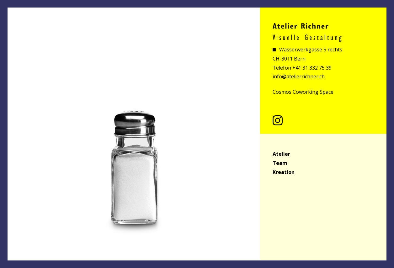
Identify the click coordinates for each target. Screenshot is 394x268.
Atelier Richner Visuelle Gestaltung (307, 32)
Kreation (284, 172)
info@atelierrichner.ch (299, 76)
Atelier (281, 153)
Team (280, 163)
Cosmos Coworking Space (303, 91)
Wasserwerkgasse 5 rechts (310, 49)
